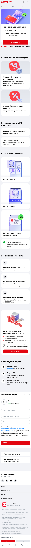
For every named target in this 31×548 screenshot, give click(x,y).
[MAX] (7, 480)
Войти (28, 2)
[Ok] (15, 480)
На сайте (10, 368)
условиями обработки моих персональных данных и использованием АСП (14, 428)
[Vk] (11, 480)
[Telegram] (2, 480)
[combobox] (15, 416)
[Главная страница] (6, 2)
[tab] (4, 47)
